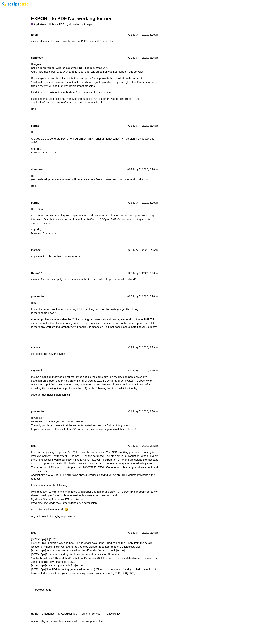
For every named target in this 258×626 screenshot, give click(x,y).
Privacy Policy (112, 613)
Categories (48, 613)
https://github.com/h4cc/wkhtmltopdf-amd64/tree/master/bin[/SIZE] (85, 550)
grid (69, 24)
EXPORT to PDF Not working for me (71, 18)
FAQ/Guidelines (67, 613)
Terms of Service (90, 613)
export (90, 24)
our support (135, 215)
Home (34, 613)
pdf (83, 24)
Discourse (52, 621)
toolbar (76, 24)
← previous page (41, 589)
